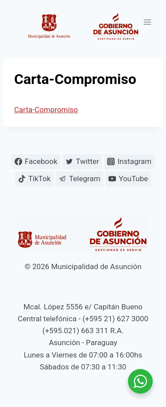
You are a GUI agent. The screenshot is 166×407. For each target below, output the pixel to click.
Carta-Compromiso (46, 109)
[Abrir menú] (147, 22)
